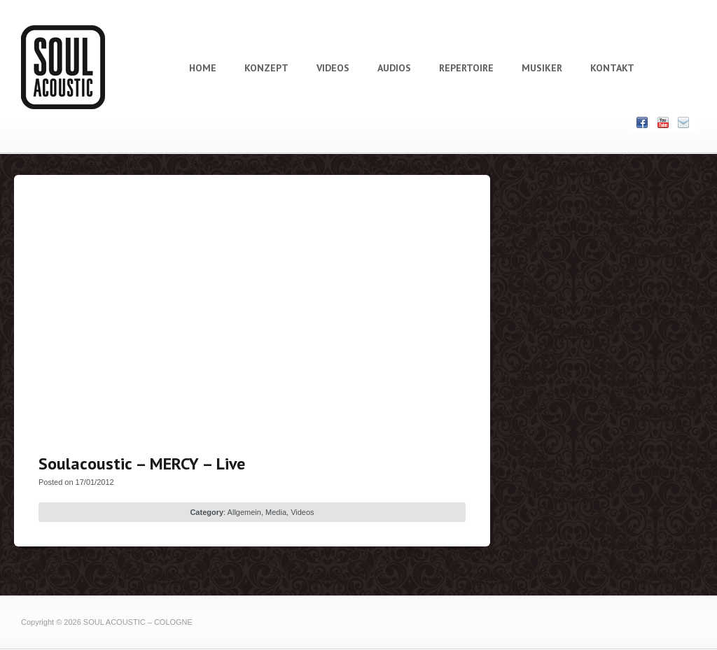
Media (275, 512)
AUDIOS (394, 68)
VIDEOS (332, 68)
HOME (202, 68)
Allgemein (244, 512)
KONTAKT (612, 68)
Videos (302, 512)
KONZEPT (266, 68)
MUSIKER (542, 68)
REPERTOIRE (466, 68)
